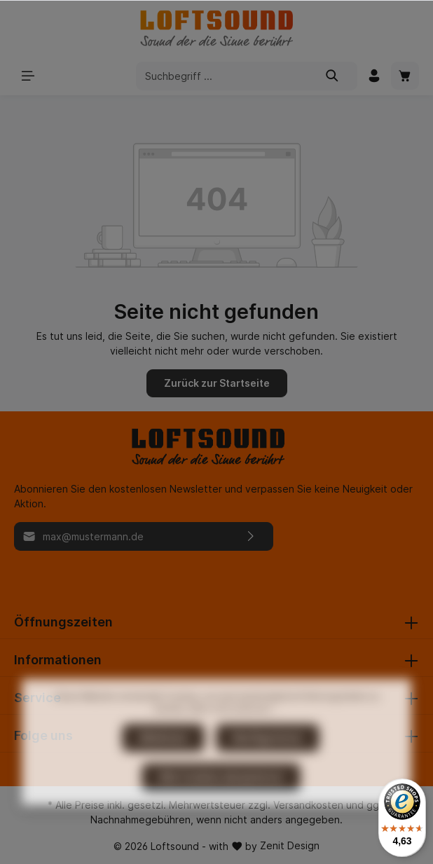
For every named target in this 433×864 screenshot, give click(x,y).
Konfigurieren (267, 767)
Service (37, 697)
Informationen (58, 659)
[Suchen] (332, 76)
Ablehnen (163, 767)
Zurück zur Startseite (217, 383)
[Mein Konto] (374, 76)
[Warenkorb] (405, 76)
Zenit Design (289, 845)
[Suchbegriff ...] (222, 76)
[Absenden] (251, 536)
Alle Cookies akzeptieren (221, 806)
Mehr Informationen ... (234, 738)
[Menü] (28, 76)
